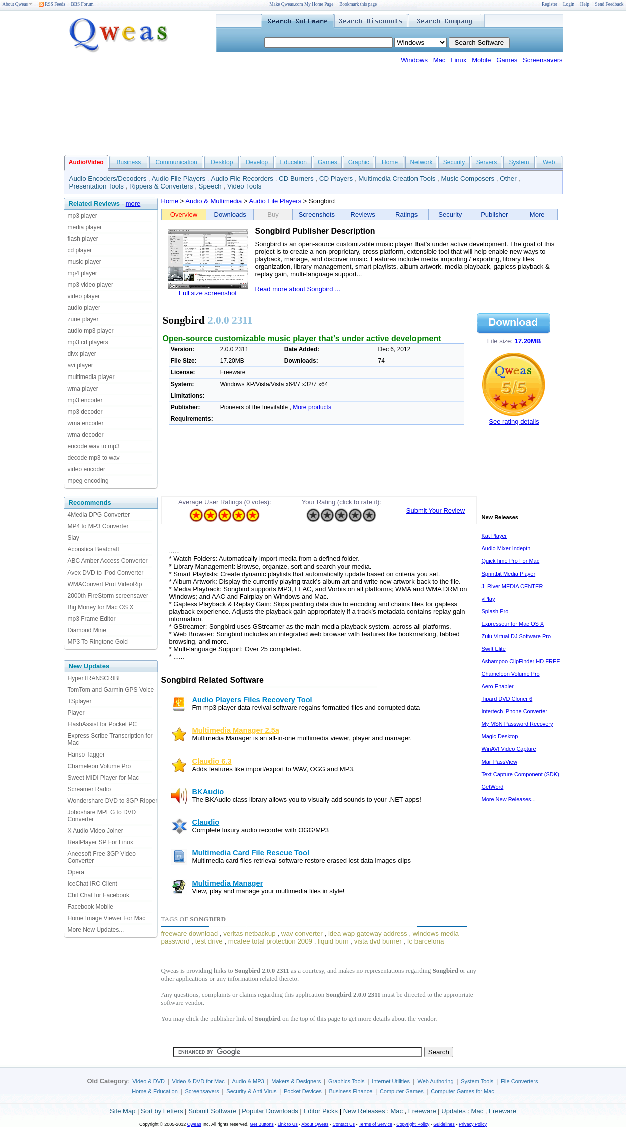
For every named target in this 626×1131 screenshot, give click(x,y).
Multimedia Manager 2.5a (236, 730)
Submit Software (212, 1111)
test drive (209, 941)
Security (454, 162)
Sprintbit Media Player (509, 574)
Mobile (481, 60)
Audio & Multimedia (213, 201)
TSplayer (80, 701)
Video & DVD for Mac (198, 1081)
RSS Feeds (52, 4)
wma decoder (86, 434)
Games (506, 60)
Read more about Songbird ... (298, 289)
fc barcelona (425, 941)
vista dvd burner (378, 941)
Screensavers (542, 60)
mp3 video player (90, 284)
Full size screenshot (208, 293)
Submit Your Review (435, 510)
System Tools (477, 1081)
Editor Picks (320, 1111)
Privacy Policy (473, 1124)
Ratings (406, 214)
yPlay (488, 599)
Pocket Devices (303, 1091)
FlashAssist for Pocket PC (102, 724)
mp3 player (82, 215)
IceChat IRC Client (92, 883)
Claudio (206, 822)
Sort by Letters (162, 1111)
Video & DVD (148, 1081)
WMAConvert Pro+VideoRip (105, 584)
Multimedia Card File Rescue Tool (250, 853)
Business (129, 162)
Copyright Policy (412, 1124)
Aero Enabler (498, 686)
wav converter (302, 933)
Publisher (494, 214)
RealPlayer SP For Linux (100, 842)
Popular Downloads (270, 1111)
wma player (83, 388)
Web (549, 162)
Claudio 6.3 (212, 761)
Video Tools (244, 186)
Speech (210, 186)
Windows (414, 60)
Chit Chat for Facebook (98, 895)
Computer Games (402, 1091)
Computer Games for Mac (462, 1091)
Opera (76, 872)
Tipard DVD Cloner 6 (507, 699)
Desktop (222, 162)
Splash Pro (495, 611)
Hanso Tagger (86, 754)
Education (293, 162)
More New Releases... (509, 799)
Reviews (363, 214)
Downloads (230, 214)
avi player (80, 365)
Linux (458, 60)
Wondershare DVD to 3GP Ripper (113, 800)
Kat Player (494, 536)
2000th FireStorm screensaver (108, 595)
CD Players (336, 178)
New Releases (364, 1111)
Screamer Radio (89, 789)
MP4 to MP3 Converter (98, 526)
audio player (84, 307)
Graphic (358, 162)
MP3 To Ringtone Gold (98, 641)
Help (584, 4)
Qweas (194, 1124)
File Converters (519, 1081)
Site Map (122, 1111)
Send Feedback (609, 4)
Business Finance (350, 1091)
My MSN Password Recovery (517, 724)
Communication (176, 162)
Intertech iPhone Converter (514, 711)
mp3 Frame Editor (92, 618)
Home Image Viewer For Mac (107, 918)
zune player (83, 319)
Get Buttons (262, 1124)
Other (508, 178)
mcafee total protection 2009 (270, 941)
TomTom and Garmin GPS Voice (111, 689)
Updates (453, 1111)
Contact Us (344, 1124)
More (537, 214)
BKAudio (208, 792)
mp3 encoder (85, 400)
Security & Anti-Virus (251, 1091)
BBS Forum (82, 4)
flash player (83, 238)
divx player (82, 353)
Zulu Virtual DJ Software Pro (516, 636)
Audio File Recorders (242, 178)
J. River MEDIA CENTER (512, 586)
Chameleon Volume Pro (99, 766)
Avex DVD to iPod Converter (106, 572)
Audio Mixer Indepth (506, 548)
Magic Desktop (500, 736)
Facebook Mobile (90, 906)
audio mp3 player (91, 330)
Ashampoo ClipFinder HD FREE (521, 661)
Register (549, 4)
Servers (486, 162)
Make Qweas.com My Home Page (301, 4)
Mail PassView (499, 762)
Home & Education (155, 1091)
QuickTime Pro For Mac (511, 561)
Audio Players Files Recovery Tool (252, 700)
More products (312, 407)
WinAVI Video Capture (509, 749)
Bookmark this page (358, 4)
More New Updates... (96, 929)
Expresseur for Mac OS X (513, 624)
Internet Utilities (391, 1081)
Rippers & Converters (161, 186)
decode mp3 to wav (94, 457)
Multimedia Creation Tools (396, 178)
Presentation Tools (96, 186)
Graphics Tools (346, 1081)
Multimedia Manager (227, 883)
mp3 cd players (88, 342)
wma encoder (86, 423)
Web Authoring (436, 1081)
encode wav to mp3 (94, 446)
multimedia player (91, 377)
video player (84, 296)
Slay (73, 537)
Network (421, 162)
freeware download (189, 933)
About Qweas (17, 4)
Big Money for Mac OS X (101, 607)
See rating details (514, 421)
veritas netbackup (249, 933)
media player (85, 227)
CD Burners (296, 178)
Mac (439, 60)
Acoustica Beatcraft (93, 549)
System (519, 162)
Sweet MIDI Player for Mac (103, 777)
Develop (257, 162)
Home (390, 162)
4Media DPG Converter (99, 514)
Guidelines (444, 1124)
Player (76, 712)
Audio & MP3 (248, 1081)
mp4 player (82, 273)
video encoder (86, 469)
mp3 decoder (85, 411)
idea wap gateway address (367, 933)
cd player (80, 250)
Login (568, 4)
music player (84, 261)
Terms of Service (375, 1124)
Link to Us (288, 1124)
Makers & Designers (296, 1081)
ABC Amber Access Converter (108, 560)
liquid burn (333, 941)
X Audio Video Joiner (95, 830)
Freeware (422, 1111)
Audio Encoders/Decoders (108, 178)
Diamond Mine (87, 630)
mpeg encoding (88, 480)
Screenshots (317, 214)
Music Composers (468, 178)
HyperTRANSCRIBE (95, 678)
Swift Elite (494, 649)
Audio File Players (178, 178)
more (133, 203)
